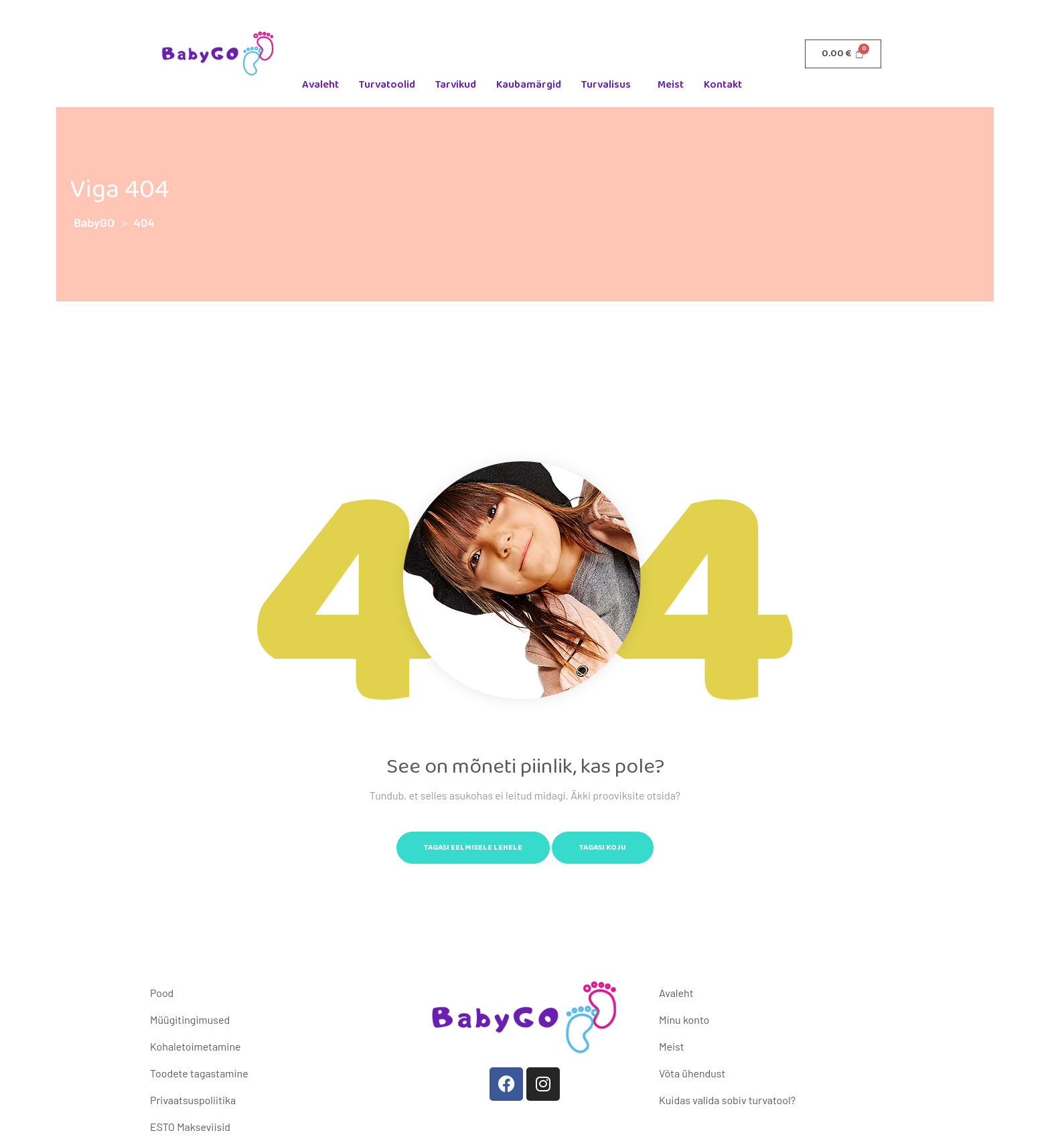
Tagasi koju (602, 847)
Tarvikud (455, 84)
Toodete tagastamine (199, 1073)
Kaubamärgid (528, 84)
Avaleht (320, 84)
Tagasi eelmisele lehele (473, 847)
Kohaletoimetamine (195, 1046)
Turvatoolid (387, 84)
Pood (161, 992)
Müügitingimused (190, 1019)
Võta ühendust (692, 1073)
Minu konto (684, 1019)
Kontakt (723, 84)
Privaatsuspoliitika (193, 1099)
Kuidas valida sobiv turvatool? (727, 1099)
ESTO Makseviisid (190, 1126)
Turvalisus (606, 84)
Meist (671, 84)
